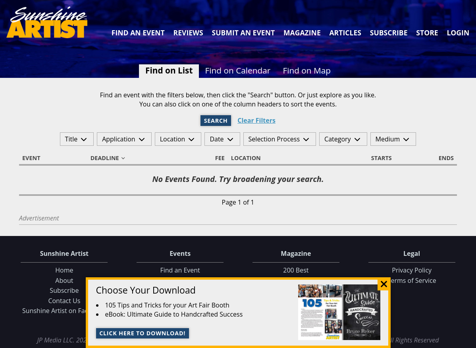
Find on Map (307, 70)
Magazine (302, 32)
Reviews (188, 32)
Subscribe (389, 32)
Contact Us (64, 300)
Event (35, 158)
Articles (345, 32)
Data (467, 340)
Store (427, 32)
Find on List (169, 70)
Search (216, 120)
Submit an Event (243, 32)
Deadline (108, 158)
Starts (378, 158)
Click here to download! (142, 333)
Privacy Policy (412, 270)
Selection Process (274, 139)
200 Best (295, 270)
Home (64, 270)
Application (118, 139)
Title (71, 139)
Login (458, 32)
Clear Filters (256, 120)
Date (217, 139)
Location (172, 139)
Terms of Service (411, 280)
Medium (388, 139)
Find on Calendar (238, 70)
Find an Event (138, 32)
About (64, 280)
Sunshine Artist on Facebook (64, 310)
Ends (443, 158)
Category (337, 139)
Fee (216, 158)
